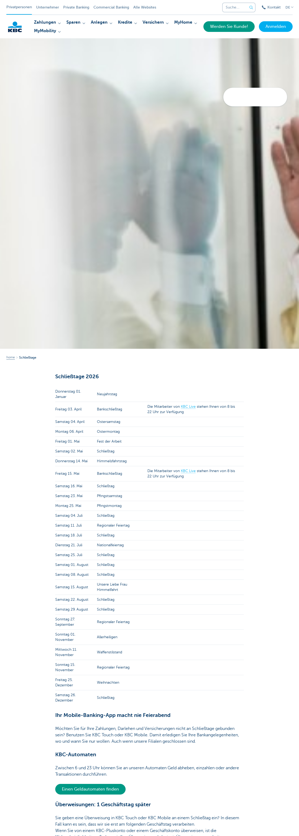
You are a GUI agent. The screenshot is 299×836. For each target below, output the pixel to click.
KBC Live (188, 407)
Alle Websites (144, 7)
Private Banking (76, 7)
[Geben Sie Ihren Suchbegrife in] (251, 7)
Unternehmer (47, 7)
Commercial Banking (111, 7)
